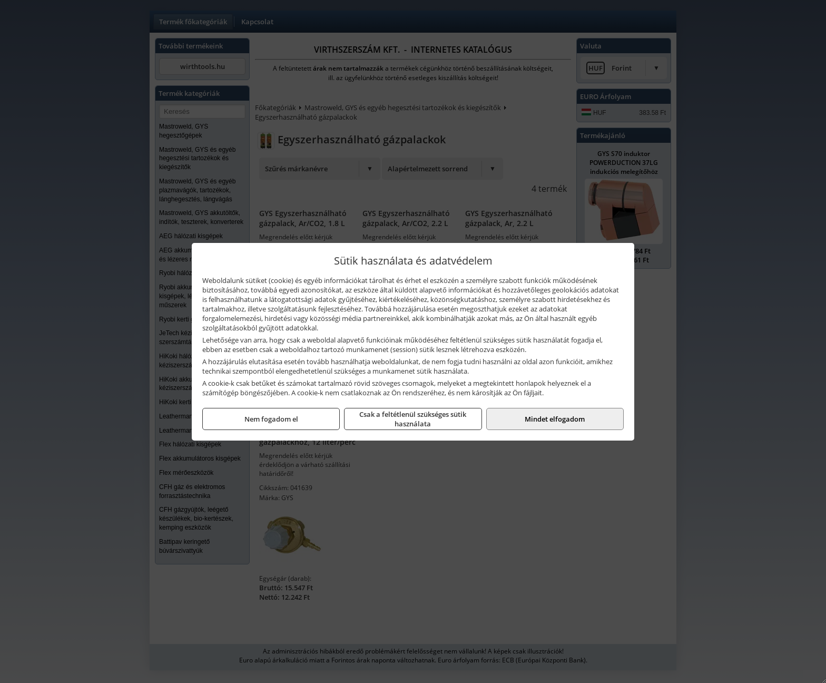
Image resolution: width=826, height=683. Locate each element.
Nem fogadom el (271, 419)
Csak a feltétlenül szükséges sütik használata (412, 418)
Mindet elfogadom (555, 419)
